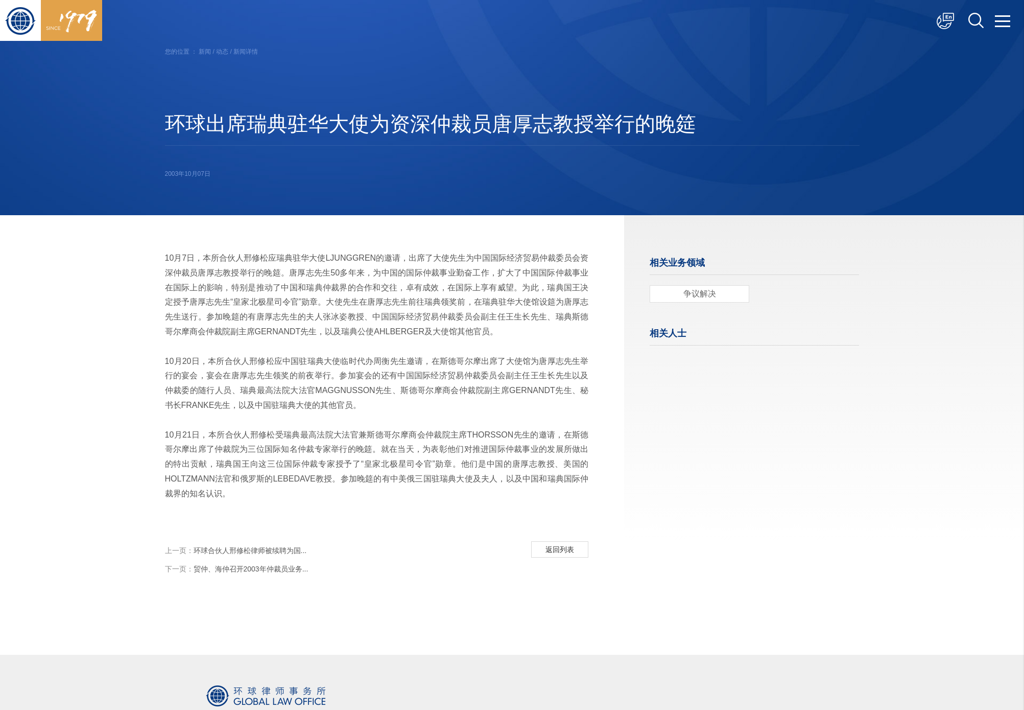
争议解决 (699, 293)
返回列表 (559, 549)
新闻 (205, 51)
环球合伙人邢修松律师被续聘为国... (236, 550)
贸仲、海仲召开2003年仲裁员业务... (236, 569)
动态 (222, 51)
